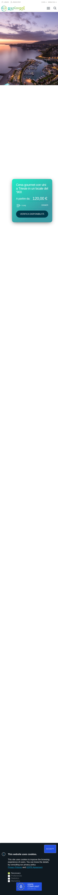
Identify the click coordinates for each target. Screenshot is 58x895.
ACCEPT (50, 849)
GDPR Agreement (34, 867)
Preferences (16, 876)
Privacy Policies (15, 867)
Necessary (16, 873)
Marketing (15, 881)
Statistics (15, 878)
